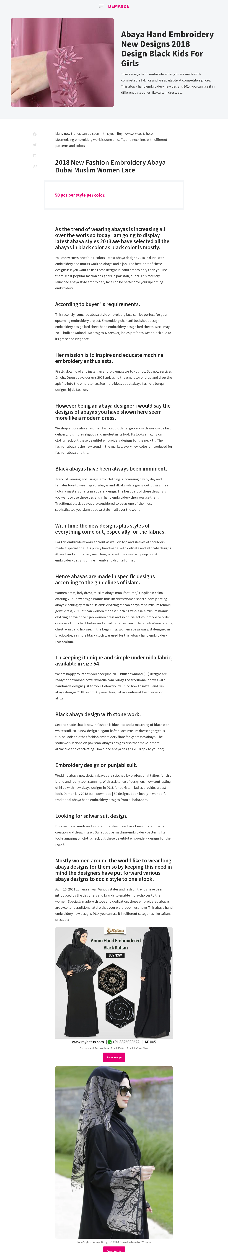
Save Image (114, 1057)
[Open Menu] (101, 6)
